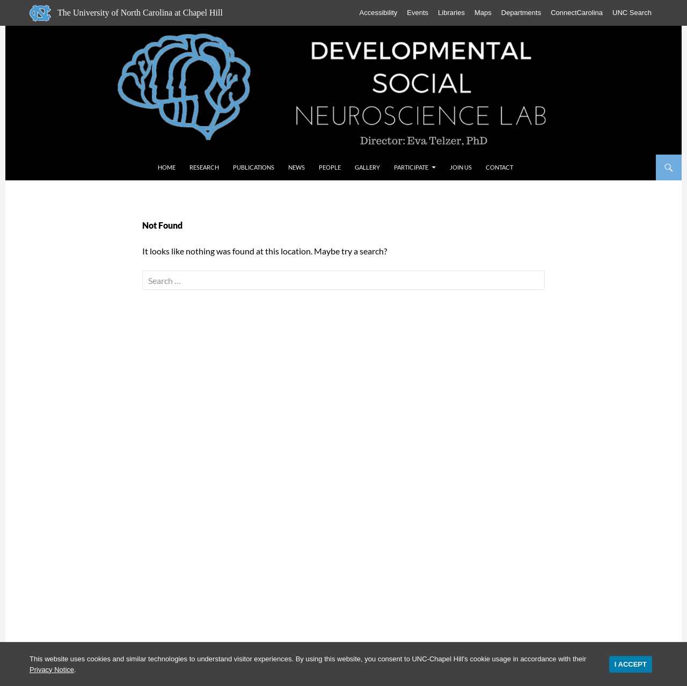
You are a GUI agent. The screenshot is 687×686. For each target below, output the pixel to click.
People (330, 167)
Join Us (461, 167)
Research (204, 167)
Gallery (367, 167)
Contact (499, 167)
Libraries (451, 13)
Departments (521, 13)
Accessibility (379, 13)
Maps (483, 13)
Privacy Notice (52, 670)
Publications (253, 167)
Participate (411, 167)
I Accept (631, 664)
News (296, 167)
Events (417, 13)
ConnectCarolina (577, 13)
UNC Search (632, 13)
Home (167, 167)
